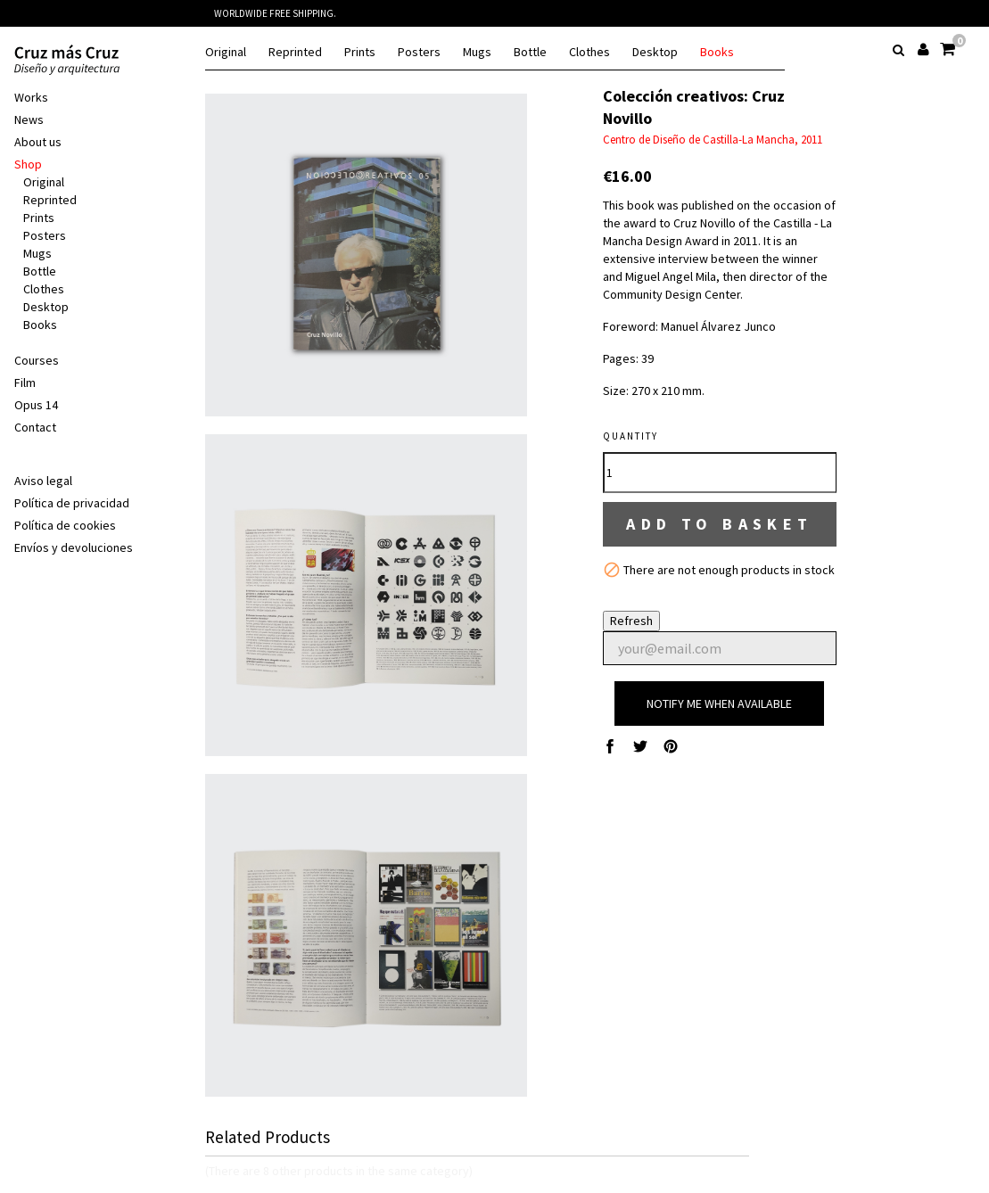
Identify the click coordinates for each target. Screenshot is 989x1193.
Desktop (655, 52)
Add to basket (719, 524)
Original (225, 52)
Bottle (530, 52)
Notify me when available (719, 703)
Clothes (589, 52)
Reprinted (295, 52)
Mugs (477, 52)
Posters (419, 52)
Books (717, 52)
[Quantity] (720, 472)
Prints (359, 52)
